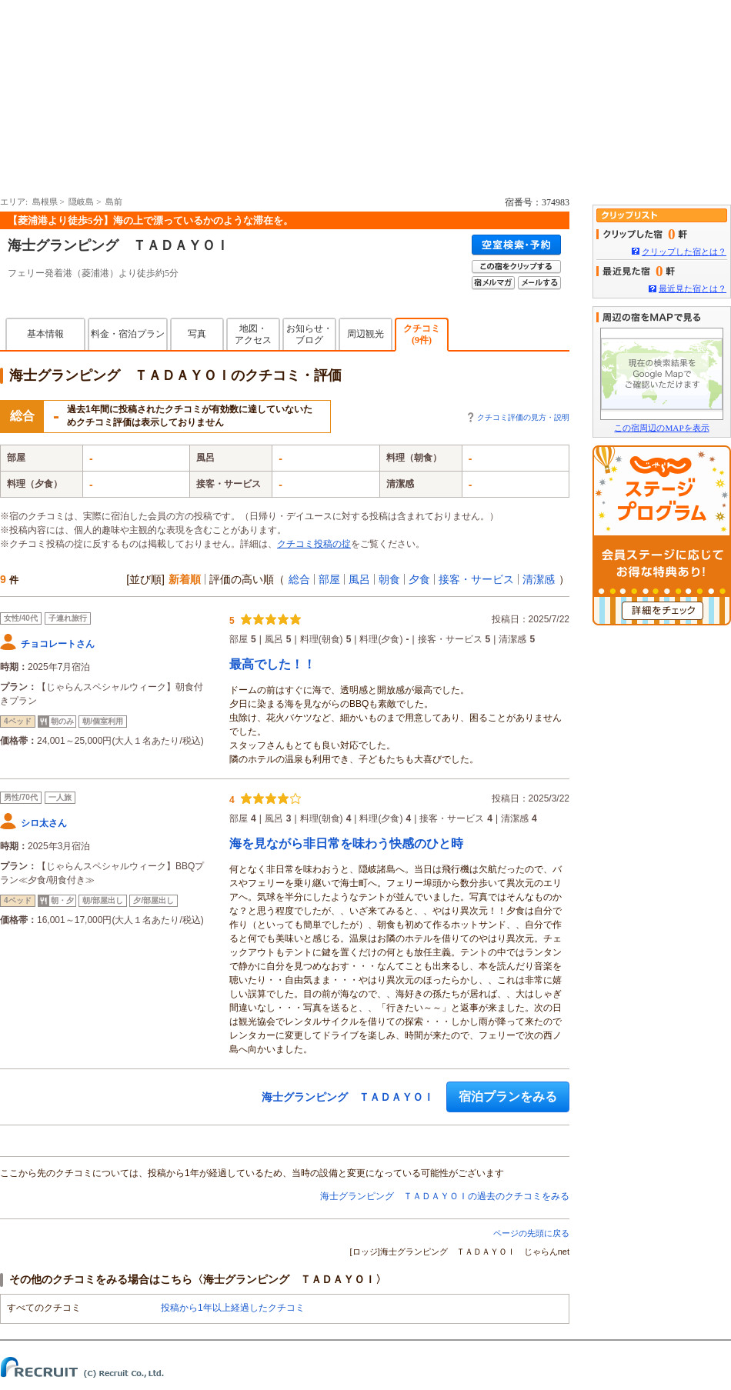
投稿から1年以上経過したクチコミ (233, 1307)
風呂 (359, 579)
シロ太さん (44, 823)
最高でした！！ (272, 664)
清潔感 (538, 579)
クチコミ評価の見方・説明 (523, 417)
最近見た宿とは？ (692, 288)
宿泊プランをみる (508, 1096)
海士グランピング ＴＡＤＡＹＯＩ (118, 245)
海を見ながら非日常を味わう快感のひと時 (346, 843)
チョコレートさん (58, 643)
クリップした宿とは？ (684, 251)
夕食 (419, 579)
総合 (299, 579)
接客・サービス (476, 579)
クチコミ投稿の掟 (314, 543)
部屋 (329, 579)
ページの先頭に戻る (531, 1233)
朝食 (389, 579)
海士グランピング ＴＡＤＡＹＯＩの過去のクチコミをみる (444, 1196)
